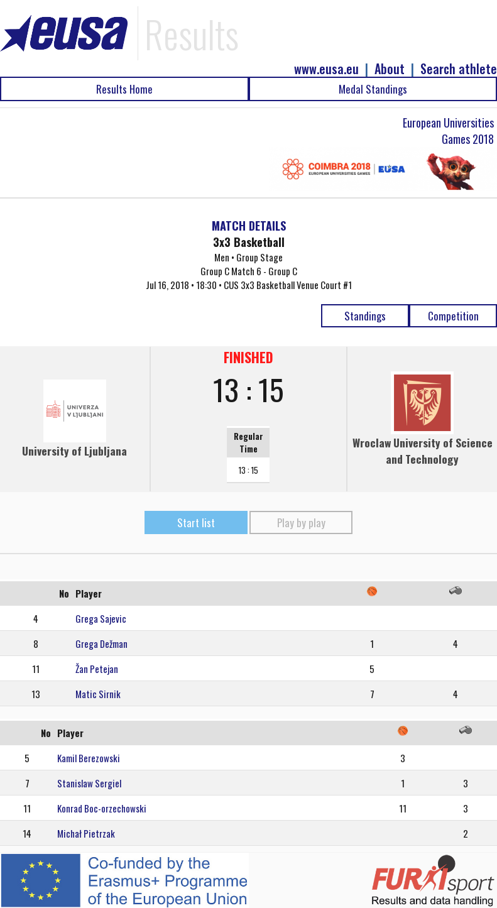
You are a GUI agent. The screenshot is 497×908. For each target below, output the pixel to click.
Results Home (124, 89)
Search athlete (458, 69)
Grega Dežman (101, 643)
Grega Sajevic (100, 618)
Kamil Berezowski (88, 758)
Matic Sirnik (98, 694)
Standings (365, 316)
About (389, 69)
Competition (453, 316)
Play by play (301, 522)
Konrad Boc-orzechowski (101, 808)
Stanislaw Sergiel (89, 783)
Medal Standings (373, 89)
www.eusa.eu (326, 69)
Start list (196, 522)
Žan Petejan (96, 669)
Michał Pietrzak (86, 833)
